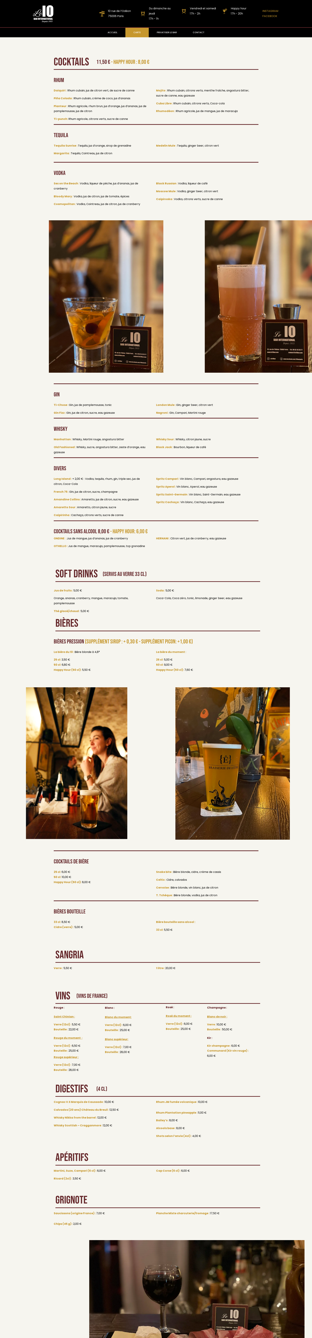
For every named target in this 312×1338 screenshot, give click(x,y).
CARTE (137, 32)
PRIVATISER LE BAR (167, 32)
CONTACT (198, 32)
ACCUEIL (112, 32)
